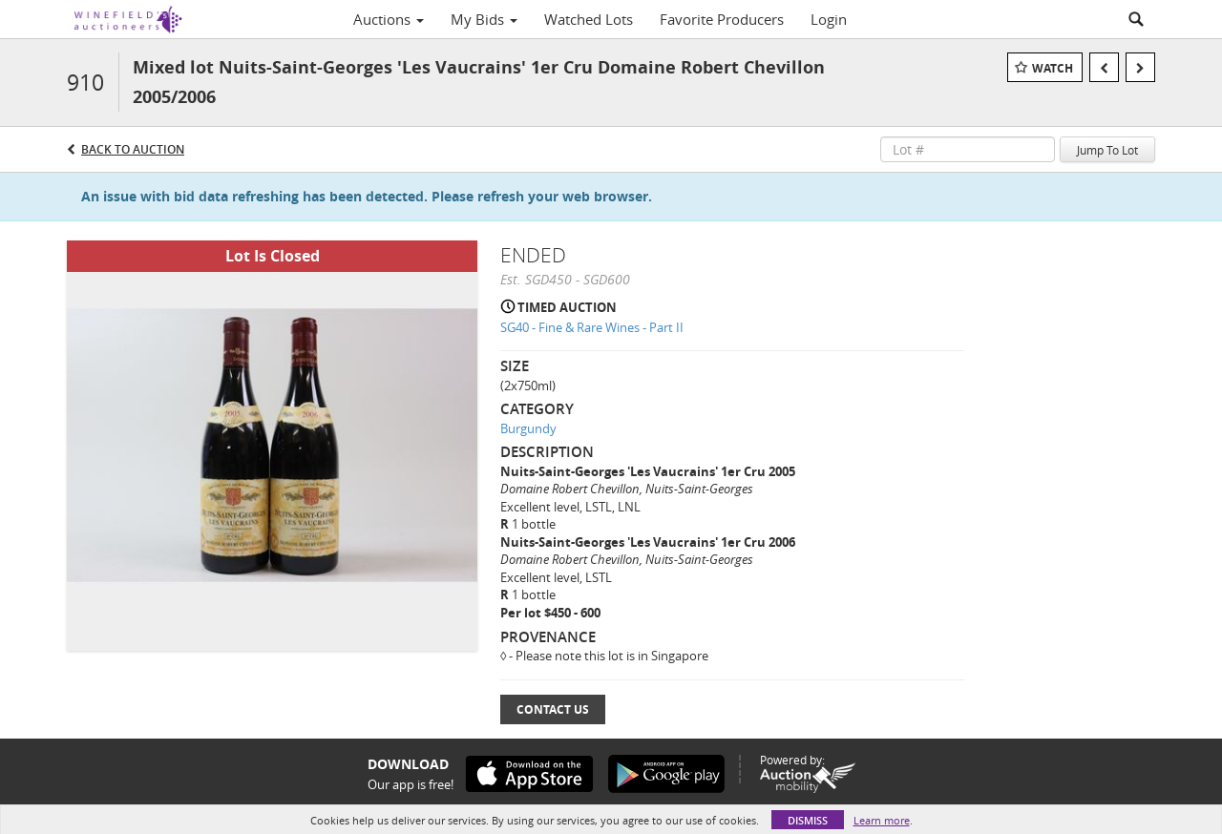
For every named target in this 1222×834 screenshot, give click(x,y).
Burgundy (528, 428)
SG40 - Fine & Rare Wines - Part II (592, 327)
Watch (1052, 68)
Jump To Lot (1107, 149)
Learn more (881, 820)
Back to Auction (132, 149)
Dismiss (808, 820)
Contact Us (552, 709)
